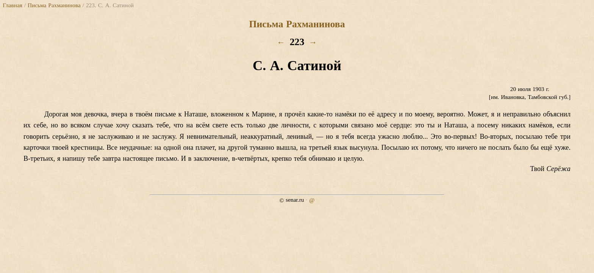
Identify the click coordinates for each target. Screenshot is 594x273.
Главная (12, 5)
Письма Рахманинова (54, 5)
